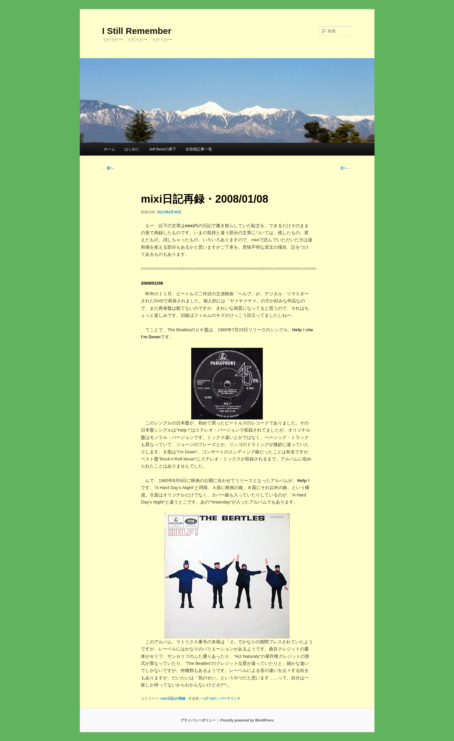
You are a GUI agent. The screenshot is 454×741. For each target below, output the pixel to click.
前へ (108, 168)
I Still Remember (136, 31)
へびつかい (210, 698)
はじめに (132, 149)
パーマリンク (230, 698)
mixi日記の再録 (173, 698)
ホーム (109, 149)
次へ (346, 168)
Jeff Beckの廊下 (162, 149)
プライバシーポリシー (198, 720)
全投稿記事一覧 (198, 149)
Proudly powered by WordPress (247, 720)
